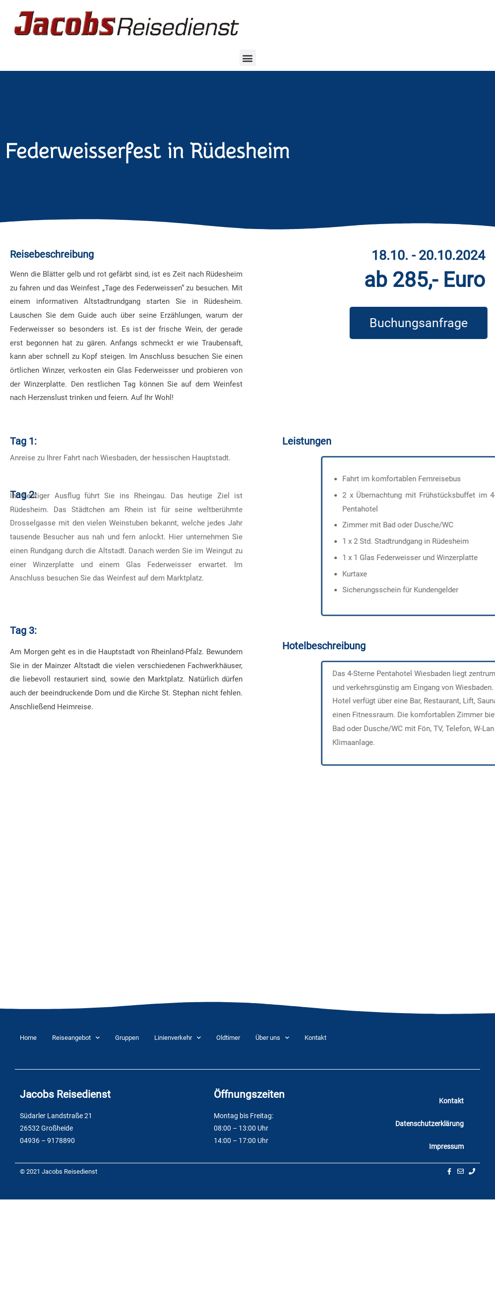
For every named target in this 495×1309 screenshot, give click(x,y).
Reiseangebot (76, 1037)
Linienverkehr (177, 1037)
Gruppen (127, 1037)
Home (28, 1037)
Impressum (446, 1146)
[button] (248, 58)
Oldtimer (228, 1037)
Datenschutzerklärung (429, 1124)
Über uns (272, 1037)
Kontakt (315, 1037)
